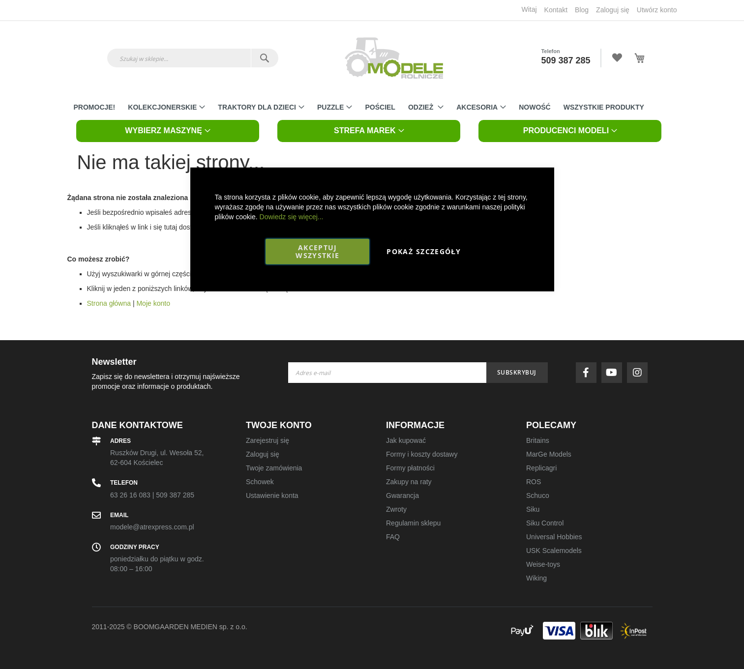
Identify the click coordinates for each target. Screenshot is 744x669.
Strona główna (109, 303)
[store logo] (394, 58)
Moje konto (153, 303)
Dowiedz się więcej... (292, 216)
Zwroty (396, 509)
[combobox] (193, 58)
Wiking (536, 578)
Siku (532, 509)
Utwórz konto (657, 10)
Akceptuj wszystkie (317, 251)
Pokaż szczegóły (424, 251)
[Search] (264, 58)
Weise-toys (543, 564)
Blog (582, 10)
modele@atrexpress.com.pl (152, 527)
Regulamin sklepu (413, 523)
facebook (588, 372)
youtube (614, 372)
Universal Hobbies (554, 537)
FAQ (393, 537)
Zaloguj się (612, 10)
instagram (640, 372)
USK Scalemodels (554, 550)
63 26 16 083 (130, 495)
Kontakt (555, 10)
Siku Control (545, 523)
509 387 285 (565, 60)
